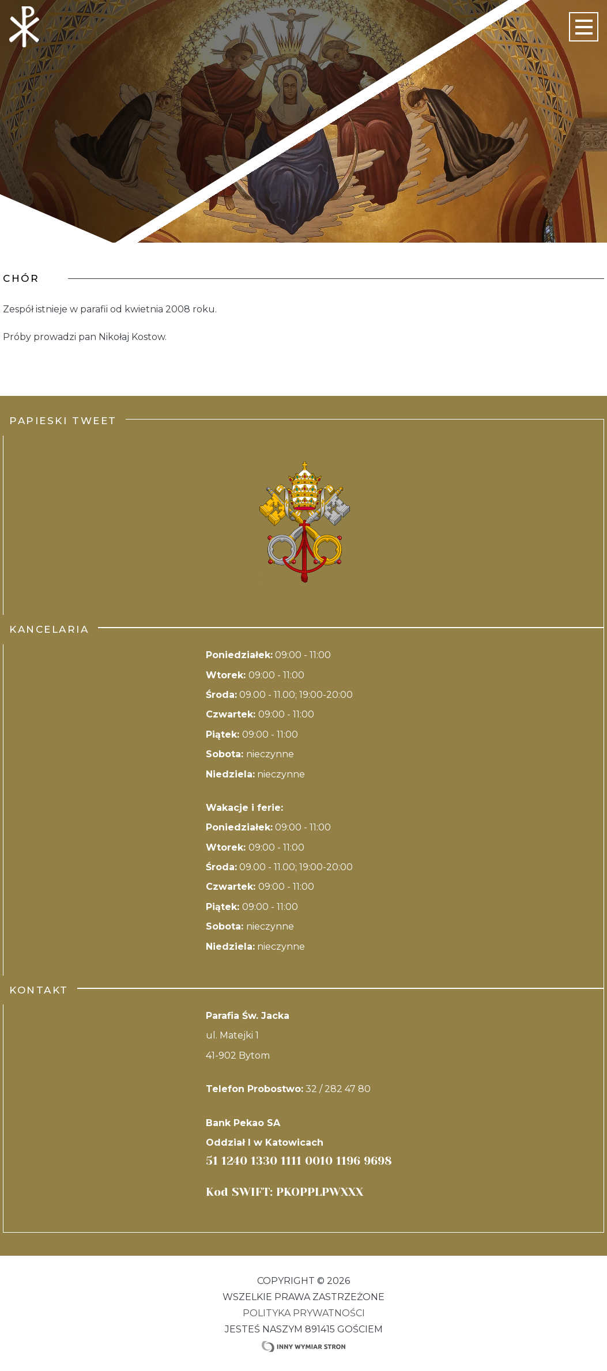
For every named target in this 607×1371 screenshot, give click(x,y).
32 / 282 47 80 (338, 1088)
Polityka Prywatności (304, 1313)
